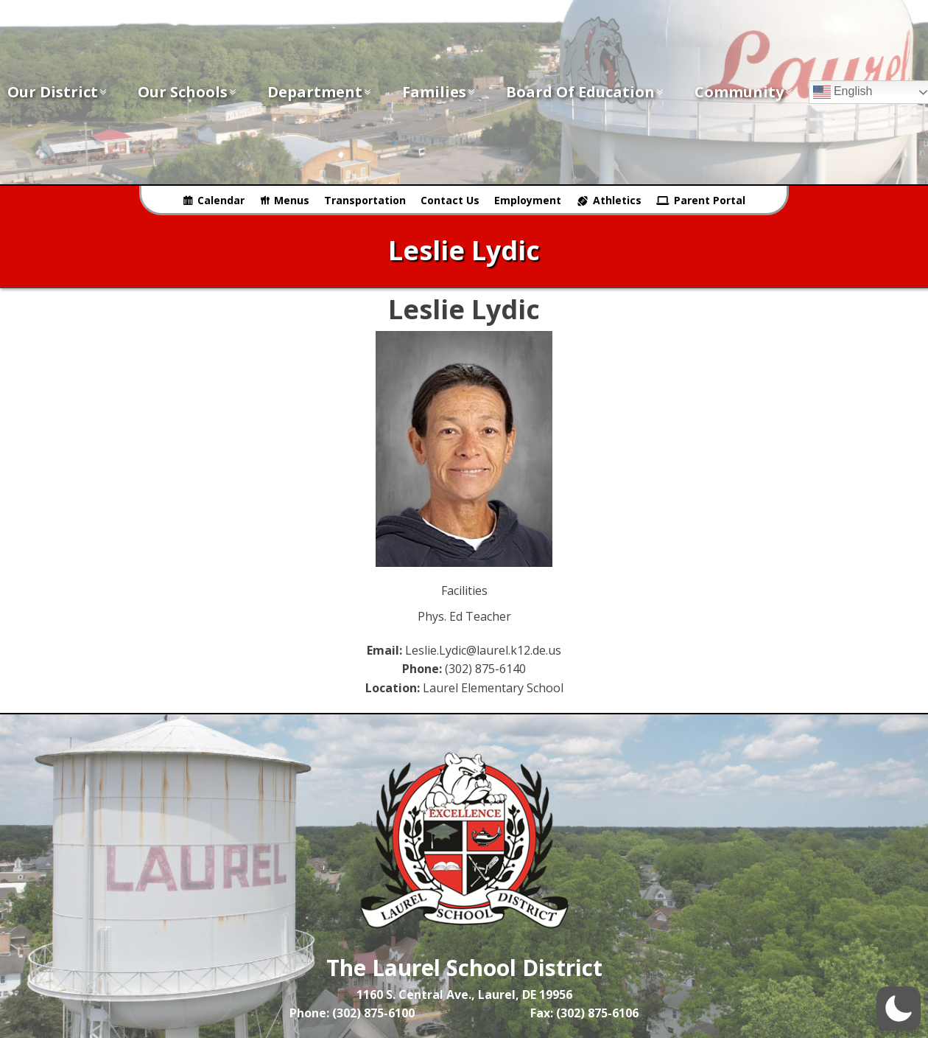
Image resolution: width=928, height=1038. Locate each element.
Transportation (365, 200)
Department (320, 92)
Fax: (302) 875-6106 (584, 1013)
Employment (527, 200)
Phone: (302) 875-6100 (352, 1013)
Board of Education (585, 92)
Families (439, 92)
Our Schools (188, 92)
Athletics (617, 200)
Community (744, 92)
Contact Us (450, 200)
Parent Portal (709, 200)
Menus (291, 200)
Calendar (221, 200)
